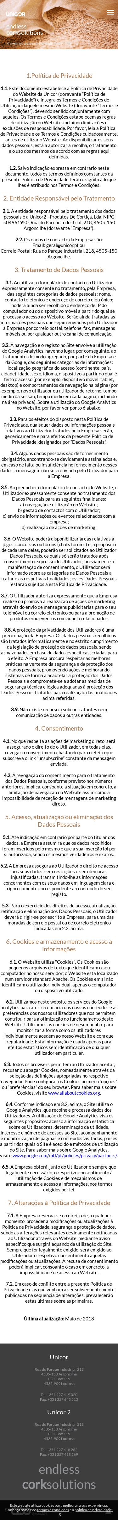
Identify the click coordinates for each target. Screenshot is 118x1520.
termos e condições (53, 1509)
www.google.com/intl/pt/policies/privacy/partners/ (65, 1155)
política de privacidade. (94, 1509)
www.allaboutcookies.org (74, 1093)
